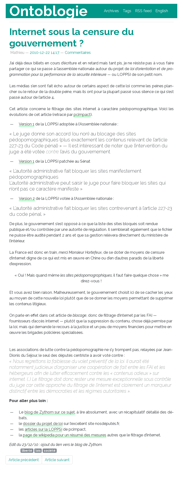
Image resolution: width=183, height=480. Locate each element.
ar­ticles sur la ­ (43, 429)
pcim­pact (82, 114)
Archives (111, 11)
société (50, 450)
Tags (127, 11)
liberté (27, 450)
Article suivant (57, 460)
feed (143, 11)
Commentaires (78, 52)
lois (38, 450)
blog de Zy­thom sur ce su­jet (50, 412)
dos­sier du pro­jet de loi (43, 423)
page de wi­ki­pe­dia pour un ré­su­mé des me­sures (64, 435)
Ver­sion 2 (27, 198)
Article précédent (24, 460)
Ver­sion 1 (26, 124)
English (161, 11)
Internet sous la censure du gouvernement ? (71, 37)
